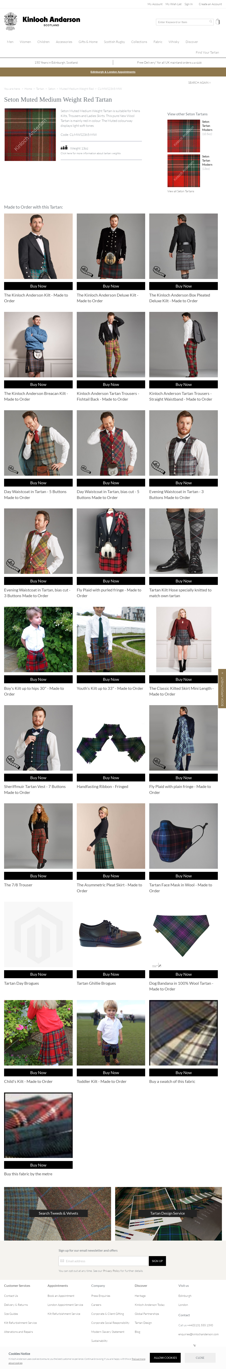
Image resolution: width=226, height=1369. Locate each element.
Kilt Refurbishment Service (20, 1322)
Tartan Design (143, 1322)
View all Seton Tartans (180, 191)
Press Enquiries (100, 1295)
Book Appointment (222, 691)
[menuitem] (10, 41)
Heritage (140, 1295)
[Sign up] (157, 1261)
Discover (141, 1285)
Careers (96, 1304)
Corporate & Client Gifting (107, 1313)
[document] (113, 1358)
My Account (155, 4)
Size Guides (11, 1313)
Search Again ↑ (199, 82)
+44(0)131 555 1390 (200, 1325)
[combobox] (185, 22)
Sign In (189, 4)
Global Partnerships (147, 1313)
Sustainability (99, 1340)
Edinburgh (184, 1295)
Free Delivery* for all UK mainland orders (169, 62)
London (183, 1304)
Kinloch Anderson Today (150, 1304)
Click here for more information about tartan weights (91, 153)
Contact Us (11, 1295)
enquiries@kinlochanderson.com (198, 1334)
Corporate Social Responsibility (110, 1322)
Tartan (40, 88)
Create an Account (210, 4)
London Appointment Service (65, 1304)
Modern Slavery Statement (107, 1331)
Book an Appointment (61, 1295)
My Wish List (173, 4)
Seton (51, 88)
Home (28, 88)
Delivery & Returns (16, 1304)
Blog (137, 1331)
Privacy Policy (111, 1270)
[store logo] (10, 21)
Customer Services (17, 1285)
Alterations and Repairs (18, 1331)
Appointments (58, 1285)
